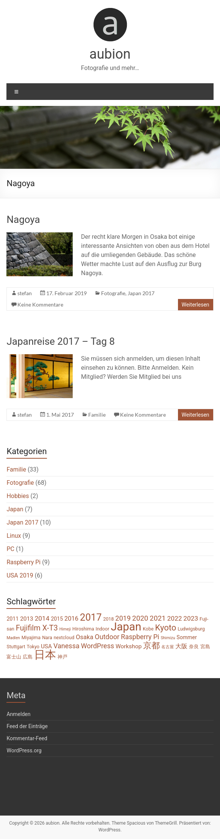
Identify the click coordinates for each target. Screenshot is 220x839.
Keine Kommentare (40, 304)
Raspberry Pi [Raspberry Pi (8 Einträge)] (140, 637)
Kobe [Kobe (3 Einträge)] (148, 629)
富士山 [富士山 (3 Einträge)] (13, 657)
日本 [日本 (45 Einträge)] (45, 654)
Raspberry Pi (23, 562)
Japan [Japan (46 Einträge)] (126, 626)
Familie (97, 414)
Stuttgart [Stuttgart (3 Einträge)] (15, 646)
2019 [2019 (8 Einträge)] (123, 618)
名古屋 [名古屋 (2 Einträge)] (167, 646)
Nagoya (23, 219)
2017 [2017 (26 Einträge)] (90, 617)
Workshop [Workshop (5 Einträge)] (128, 646)
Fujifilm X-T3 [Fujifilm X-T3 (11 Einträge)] (37, 627)
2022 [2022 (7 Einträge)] (174, 618)
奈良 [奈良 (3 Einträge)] (194, 646)
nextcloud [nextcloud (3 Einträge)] (64, 637)
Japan (14, 509)
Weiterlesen (195, 305)
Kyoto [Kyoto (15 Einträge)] (165, 627)
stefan (24, 293)
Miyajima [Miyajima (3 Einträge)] (31, 637)
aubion (110, 54)
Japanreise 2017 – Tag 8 (60, 341)
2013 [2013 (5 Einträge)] (26, 618)
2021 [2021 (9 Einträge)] (157, 618)
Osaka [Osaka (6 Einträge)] (84, 637)
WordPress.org (23, 750)
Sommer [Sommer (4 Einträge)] (186, 637)
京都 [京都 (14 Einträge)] (151, 645)
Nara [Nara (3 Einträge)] (47, 637)
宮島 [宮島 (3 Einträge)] (205, 646)
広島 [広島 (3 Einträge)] (28, 657)
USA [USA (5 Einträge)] (46, 646)
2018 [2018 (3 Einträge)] (108, 619)
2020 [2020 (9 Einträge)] (140, 618)
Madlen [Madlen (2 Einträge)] (13, 637)
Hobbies (17, 496)
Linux (13, 535)
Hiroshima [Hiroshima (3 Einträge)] (83, 629)
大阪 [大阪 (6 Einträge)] (181, 646)
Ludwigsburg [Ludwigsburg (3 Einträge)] (191, 629)
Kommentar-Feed (26, 738)
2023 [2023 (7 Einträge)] (190, 618)
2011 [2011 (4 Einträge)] (12, 619)
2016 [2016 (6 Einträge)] (71, 618)
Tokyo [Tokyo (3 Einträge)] (33, 646)
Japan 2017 (141, 293)
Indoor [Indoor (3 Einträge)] (102, 629)
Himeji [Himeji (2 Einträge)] (65, 629)
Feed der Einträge (26, 726)
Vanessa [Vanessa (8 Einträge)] (66, 646)
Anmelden (18, 714)
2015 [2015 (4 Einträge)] (57, 619)
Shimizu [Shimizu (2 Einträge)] (168, 637)
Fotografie (113, 293)
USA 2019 (19, 575)
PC (10, 549)
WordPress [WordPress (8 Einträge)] (97, 646)
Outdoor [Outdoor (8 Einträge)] (107, 637)
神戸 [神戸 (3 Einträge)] (62, 657)
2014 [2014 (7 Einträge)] (42, 618)
